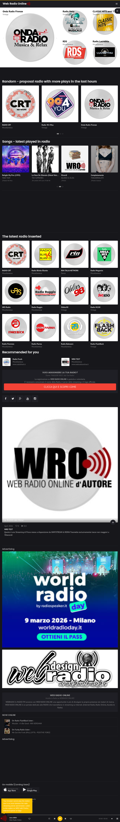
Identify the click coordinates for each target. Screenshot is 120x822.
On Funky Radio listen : (21, 730)
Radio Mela (68, 11)
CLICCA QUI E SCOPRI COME (60, 387)
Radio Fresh (17, 359)
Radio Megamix (97, 270)
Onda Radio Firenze (13, 11)
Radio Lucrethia (101, 41)
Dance (63, 273)
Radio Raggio (37, 307)
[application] (60, 818)
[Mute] (112, 818)
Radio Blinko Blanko (40, 270)
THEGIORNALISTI (97, 178)
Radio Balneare (67, 344)
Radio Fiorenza (8, 344)
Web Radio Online (15, 820)
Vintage (5, 14)
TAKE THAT (6, 178)
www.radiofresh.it (19, 364)
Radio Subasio (96, 181)
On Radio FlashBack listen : (23, 721)
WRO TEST (76, 359)
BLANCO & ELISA (67, 178)
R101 (63, 181)
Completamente (97, 175)
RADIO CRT (6, 125)
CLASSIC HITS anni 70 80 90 (41, 181)
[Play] (60, 818)
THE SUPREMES (38, 178)
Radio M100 (95, 307)
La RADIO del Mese (14, 520)
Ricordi (64, 175)
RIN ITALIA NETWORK (69, 270)
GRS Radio (6, 307)
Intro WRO (13, 818)
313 (24, 526)
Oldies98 (64, 307)
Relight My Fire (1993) (11, 175)
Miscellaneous (68, 44)
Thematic (96, 14)
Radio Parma (37, 344)
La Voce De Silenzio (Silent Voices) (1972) (48, 175)
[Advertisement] (60, 211)
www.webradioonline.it (80, 364)
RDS (65, 41)
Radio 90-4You (48, 125)
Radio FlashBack (97, 344)
